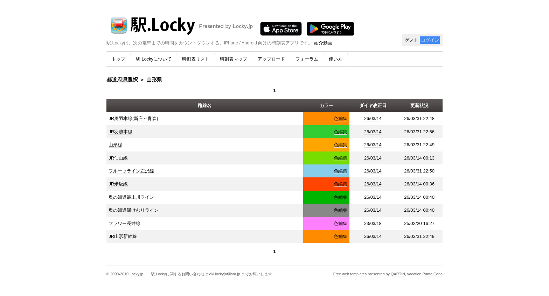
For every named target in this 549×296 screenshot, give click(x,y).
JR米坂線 (118, 183)
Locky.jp (136, 274)
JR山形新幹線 (123, 236)
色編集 (340, 118)
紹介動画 (323, 42)
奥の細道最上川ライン (131, 197)
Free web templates (350, 274)
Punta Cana (433, 274)
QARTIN (398, 274)
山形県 (154, 80)
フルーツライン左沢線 (131, 171)
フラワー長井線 (124, 223)
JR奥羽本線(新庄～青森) (133, 118)
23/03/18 (373, 223)
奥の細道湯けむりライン (134, 210)
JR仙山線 (118, 158)
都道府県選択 (122, 80)
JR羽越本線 (120, 131)
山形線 (115, 144)
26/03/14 (373, 118)
